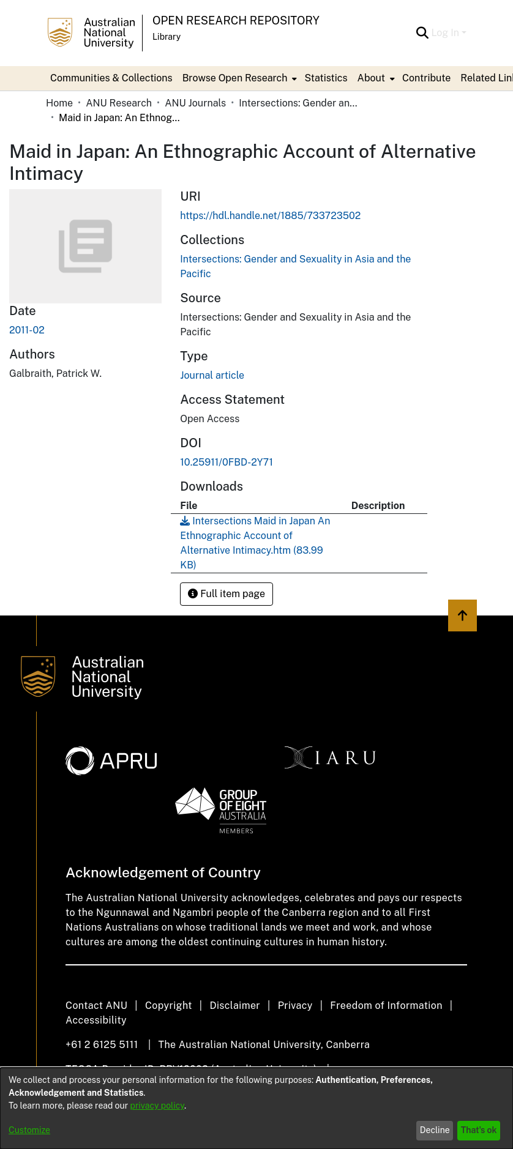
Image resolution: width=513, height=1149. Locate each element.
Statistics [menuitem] (325, 78)
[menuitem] (239, 78)
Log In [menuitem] (445, 33)
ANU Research (119, 103)
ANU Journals (195, 103)
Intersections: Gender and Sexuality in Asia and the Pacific (300, 103)
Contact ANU (96, 1005)
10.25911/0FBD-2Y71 (226, 462)
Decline (435, 1130)
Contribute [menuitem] (426, 78)
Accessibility (96, 1020)
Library (166, 37)
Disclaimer (234, 1005)
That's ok (479, 1130)
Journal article (212, 375)
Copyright (168, 1005)
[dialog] (256, 1108)
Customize (29, 1130)
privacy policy (157, 1105)
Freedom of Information (386, 1005)
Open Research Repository (236, 20)
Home (59, 103)
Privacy (295, 1005)
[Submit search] (422, 33)
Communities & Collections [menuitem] (111, 78)
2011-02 (27, 330)
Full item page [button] (226, 594)
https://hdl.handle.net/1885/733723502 (270, 215)
